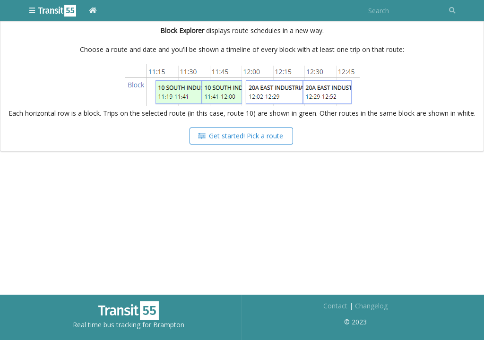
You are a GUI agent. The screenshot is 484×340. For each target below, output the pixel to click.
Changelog (371, 305)
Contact (335, 305)
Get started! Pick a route (240, 135)
